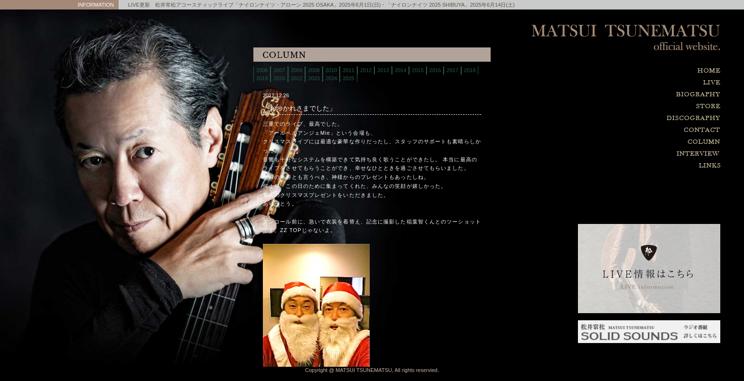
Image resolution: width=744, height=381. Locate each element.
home (649, 71)
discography (649, 118)
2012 (366, 70)
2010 (331, 70)
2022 (296, 78)
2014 (400, 70)
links (649, 166)
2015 (417, 70)
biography (649, 95)
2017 (452, 70)
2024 (331, 78)
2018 (469, 70)
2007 (279, 70)
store (649, 106)
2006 (262, 70)
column (649, 142)
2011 (348, 70)
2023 (313, 78)
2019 (262, 78)
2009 (296, 70)
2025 (348, 78)
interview (649, 154)
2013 (383, 70)
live (649, 83)
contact (649, 130)
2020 (279, 78)
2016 (435, 70)
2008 (313, 70)
